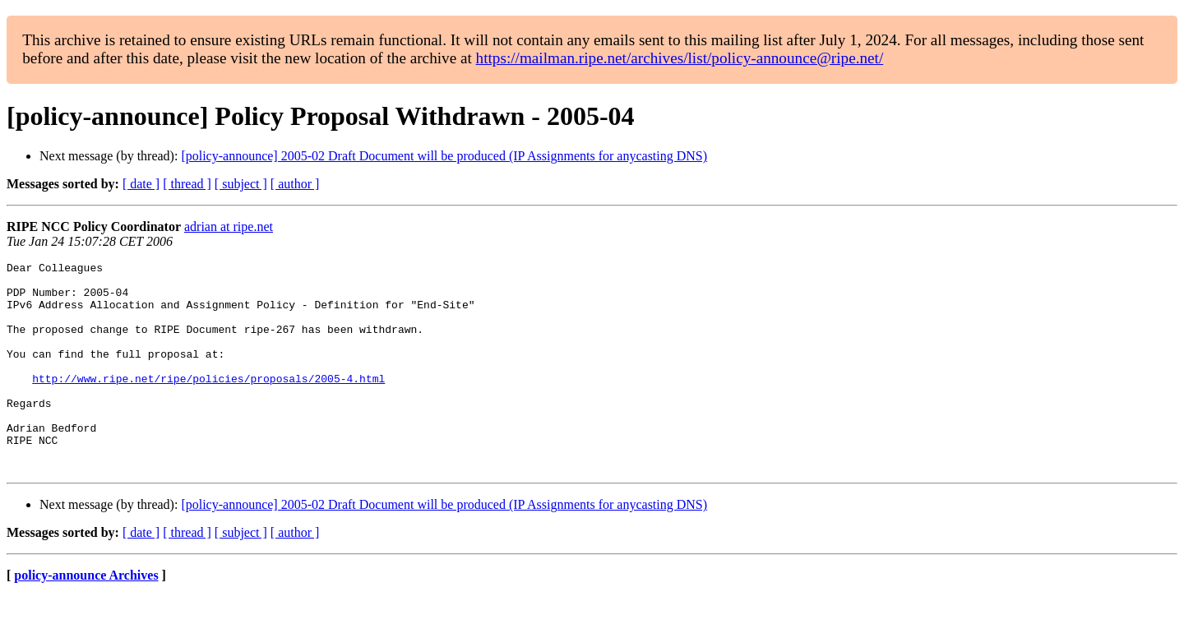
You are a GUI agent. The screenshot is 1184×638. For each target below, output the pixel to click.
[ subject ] (241, 184)
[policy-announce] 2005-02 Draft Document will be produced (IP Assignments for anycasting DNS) (444, 156)
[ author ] (295, 184)
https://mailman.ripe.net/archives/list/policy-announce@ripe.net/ (680, 58)
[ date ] (141, 184)
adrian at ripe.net (228, 226)
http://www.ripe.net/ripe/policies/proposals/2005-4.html (208, 402)
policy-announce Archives (86, 617)
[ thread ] (187, 184)
